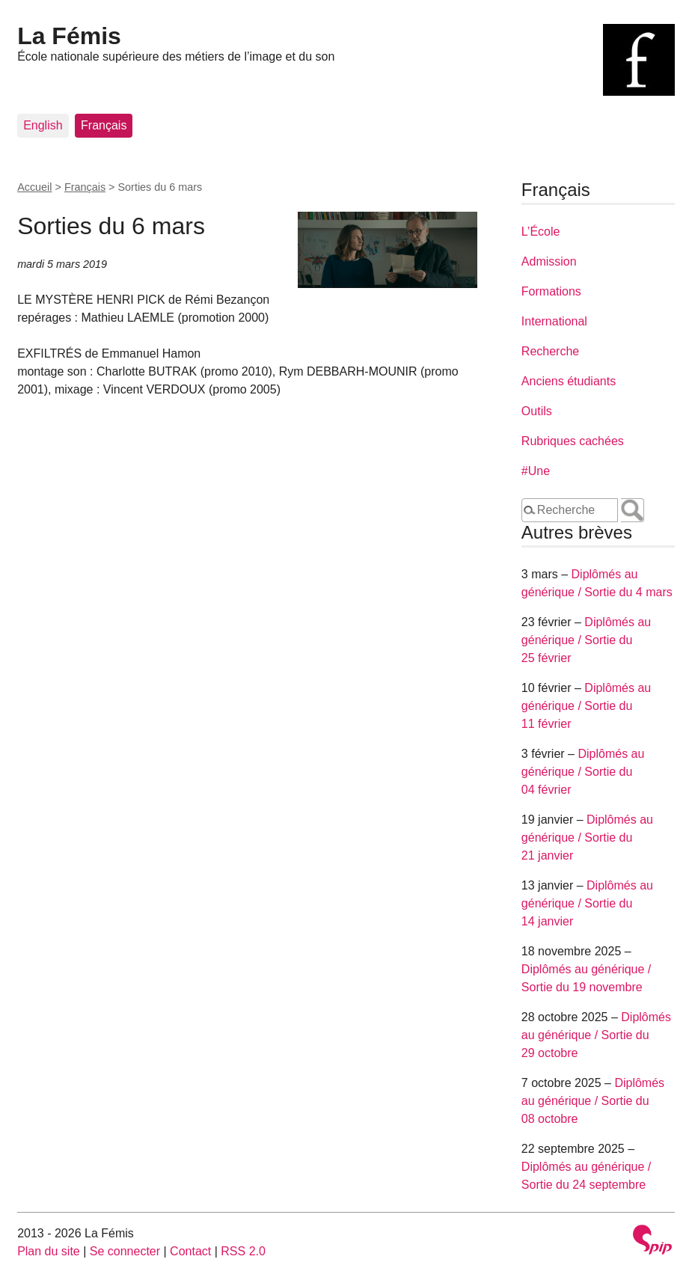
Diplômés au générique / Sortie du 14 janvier (587, 903)
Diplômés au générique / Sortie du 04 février (583, 771)
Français (103, 125)
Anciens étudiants (568, 381)
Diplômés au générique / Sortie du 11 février (586, 706)
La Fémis (69, 35)
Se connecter (125, 1251)
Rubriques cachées (572, 441)
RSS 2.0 (243, 1251)
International (554, 321)
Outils (536, 411)
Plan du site (48, 1251)
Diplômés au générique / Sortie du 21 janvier (587, 837)
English (42, 125)
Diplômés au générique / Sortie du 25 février (586, 640)
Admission (549, 261)
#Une (535, 471)
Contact (190, 1251)
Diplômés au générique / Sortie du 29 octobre (596, 1035)
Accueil (34, 187)
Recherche (550, 351)
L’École (540, 231)
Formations (551, 291)
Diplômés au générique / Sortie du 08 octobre (592, 1101)
